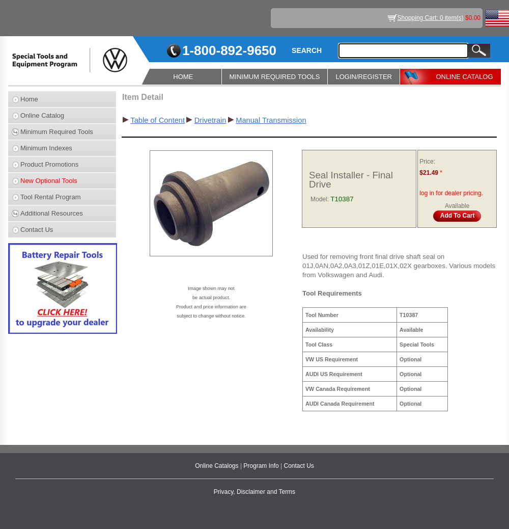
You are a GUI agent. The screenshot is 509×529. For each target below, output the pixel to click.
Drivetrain (210, 120)
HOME (183, 77)
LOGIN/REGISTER (363, 77)
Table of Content (157, 120)
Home (29, 99)
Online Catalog (42, 115)
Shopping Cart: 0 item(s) (431, 17)
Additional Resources (51, 213)
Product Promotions (49, 164)
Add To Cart (457, 215)
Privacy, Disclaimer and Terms (254, 491)
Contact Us (36, 229)
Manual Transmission (271, 120)
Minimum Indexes (46, 148)
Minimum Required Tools (56, 132)
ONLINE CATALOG (464, 77)
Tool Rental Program (50, 197)
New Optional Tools (48, 180)
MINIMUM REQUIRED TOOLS (275, 77)
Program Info (261, 465)
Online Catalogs (217, 465)
